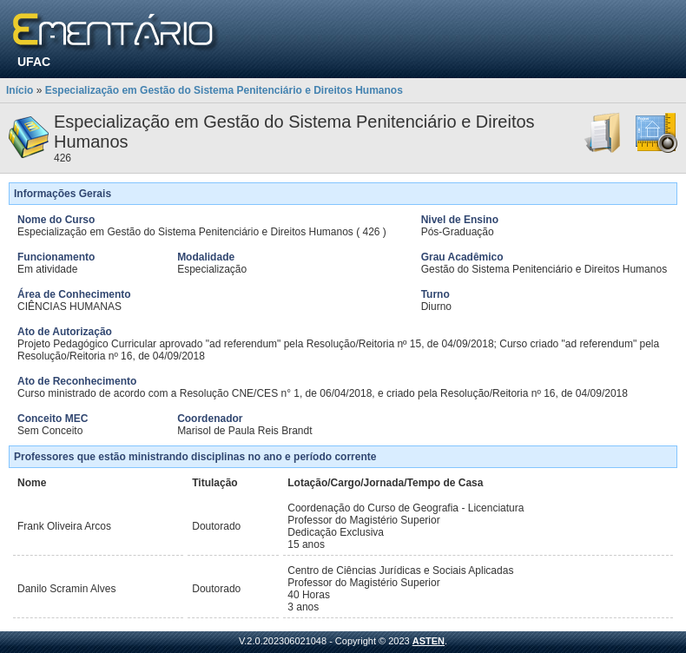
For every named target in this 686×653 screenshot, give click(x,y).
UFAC (33, 62)
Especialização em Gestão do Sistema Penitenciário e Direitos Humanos (224, 90)
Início (19, 90)
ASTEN (428, 641)
